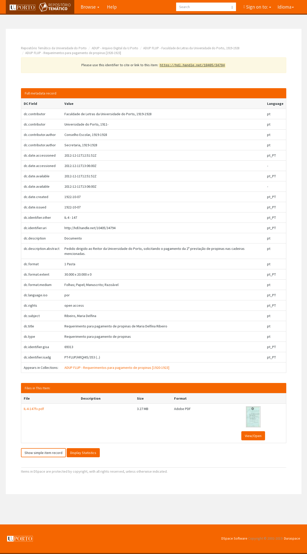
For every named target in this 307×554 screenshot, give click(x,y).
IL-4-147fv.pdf (34, 408)
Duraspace (292, 538)
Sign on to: (258, 7)
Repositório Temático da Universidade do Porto (54, 48)
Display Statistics (83, 452)
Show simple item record (43, 452)
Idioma (285, 7)
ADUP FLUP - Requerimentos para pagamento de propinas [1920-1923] (73, 53)
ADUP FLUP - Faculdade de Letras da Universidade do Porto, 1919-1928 (191, 48)
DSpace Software (234, 538)
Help (112, 7)
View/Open (253, 435)
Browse (90, 7)
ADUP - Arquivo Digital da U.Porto (115, 48)
